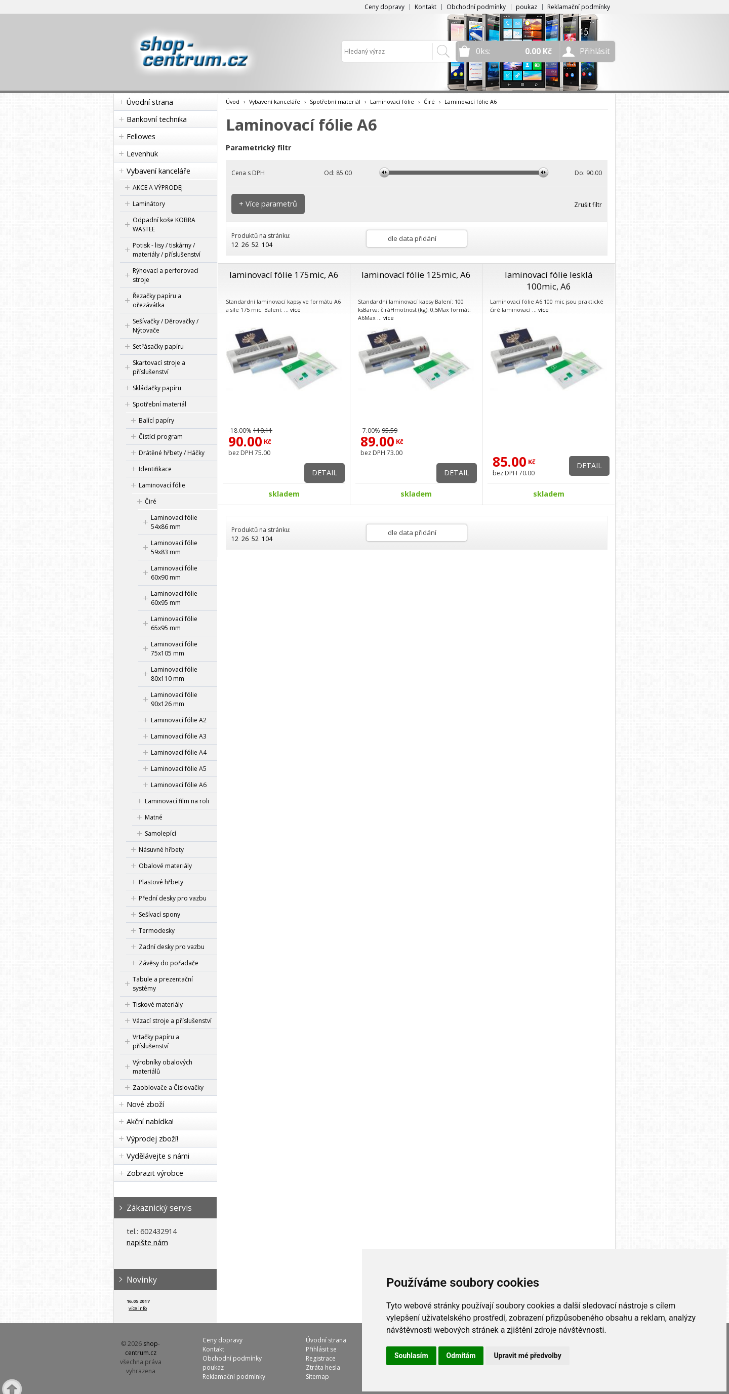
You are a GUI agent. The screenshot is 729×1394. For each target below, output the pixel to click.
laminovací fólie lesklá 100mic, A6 (548, 280)
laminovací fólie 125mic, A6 (416, 274)
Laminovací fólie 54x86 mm (174, 522)
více (295, 309)
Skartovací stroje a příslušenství (159, 367)
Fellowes (141, 136)
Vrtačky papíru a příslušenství (156, 1041)
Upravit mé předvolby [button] (527, 1355)
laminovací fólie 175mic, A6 (284, 274)
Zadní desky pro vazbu (172, 946)
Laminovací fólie (162, 485)
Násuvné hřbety (161, 849)
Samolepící (160, 833)
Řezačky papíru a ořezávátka (157, 300)
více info (138, 1308)
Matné (154, 817)
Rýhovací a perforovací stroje (165, 275)
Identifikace (155, 469)
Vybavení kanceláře (158, 171)
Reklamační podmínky (578, 7)
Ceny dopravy (384, 7)
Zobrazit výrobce (155, 1173)
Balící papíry (156, 420)
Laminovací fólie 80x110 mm (174, 674)
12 (234, 244)
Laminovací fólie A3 (179, 736)
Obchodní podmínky (476, 7)
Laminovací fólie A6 (179, 785)
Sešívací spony (159, 914)
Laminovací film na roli (177, 801)
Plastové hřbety (161, 882)
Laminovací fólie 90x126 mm (174, 699)
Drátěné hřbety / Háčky (172, 452)
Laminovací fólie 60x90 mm (174, 573)
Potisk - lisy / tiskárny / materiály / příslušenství (166, 250)
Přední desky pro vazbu (173, 898)
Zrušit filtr (588, 204)
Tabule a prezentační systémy (163, 984)
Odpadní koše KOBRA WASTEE (164, 224)
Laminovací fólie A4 (179, 752)
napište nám (147, 1242)
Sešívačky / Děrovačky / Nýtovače (165, 326)
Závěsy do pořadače (168, 963)
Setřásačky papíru (158, 346)
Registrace (321, 1358)
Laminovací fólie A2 (179, 720)
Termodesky (157, 930)
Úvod (232, 101)
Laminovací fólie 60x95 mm (174, 598)
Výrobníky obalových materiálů (162, 1067)
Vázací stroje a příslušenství (172, 1020)
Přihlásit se (321, 1349)
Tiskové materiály (158, 1004)
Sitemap (317, 1376)
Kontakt (425, 7)
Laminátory (149, 203)
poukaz (526, 7)
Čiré (150, 501)
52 (255, 244)
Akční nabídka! (150, 1121)
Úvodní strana (150, 102)
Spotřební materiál (159, 404)
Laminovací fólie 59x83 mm (174, 547)
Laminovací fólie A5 (179, 768)
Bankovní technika (157, 119)
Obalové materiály (165, 866)
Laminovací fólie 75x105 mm (174, 649)
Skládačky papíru (157, 388)
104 (267, 244)
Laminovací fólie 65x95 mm (174, 623)
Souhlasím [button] (411, 1355)
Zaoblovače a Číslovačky (168, 1087)
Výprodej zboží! (152, 1138)
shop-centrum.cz (142, 1348)
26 (245, 244)
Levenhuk (142, 153)
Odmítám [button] (461, 1355)
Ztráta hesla (323, 1367)
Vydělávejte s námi (158, 1156)
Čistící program (161, 436)
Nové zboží (145, 1104)
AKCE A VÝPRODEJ (158, 187)
